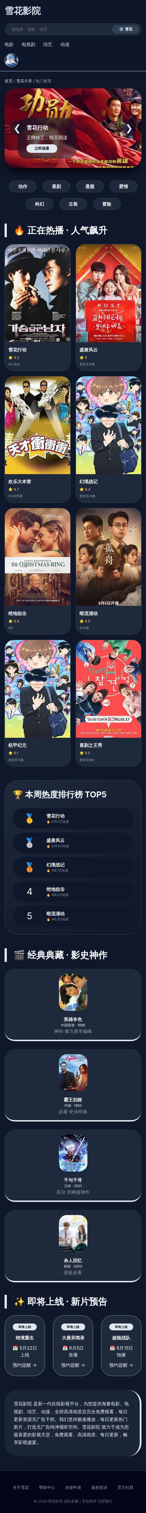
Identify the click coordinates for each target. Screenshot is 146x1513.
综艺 (47, 44)
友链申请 (73, 1487)
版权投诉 (99, 1487)
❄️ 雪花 (125, 29)
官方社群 (125, 1487)
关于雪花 (21, 1487)
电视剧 (28, 44)
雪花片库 (24, 81)
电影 (9, 44)
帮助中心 (47, 1487)
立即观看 (41, 148)
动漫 (64, 44)
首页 (9, 81)
